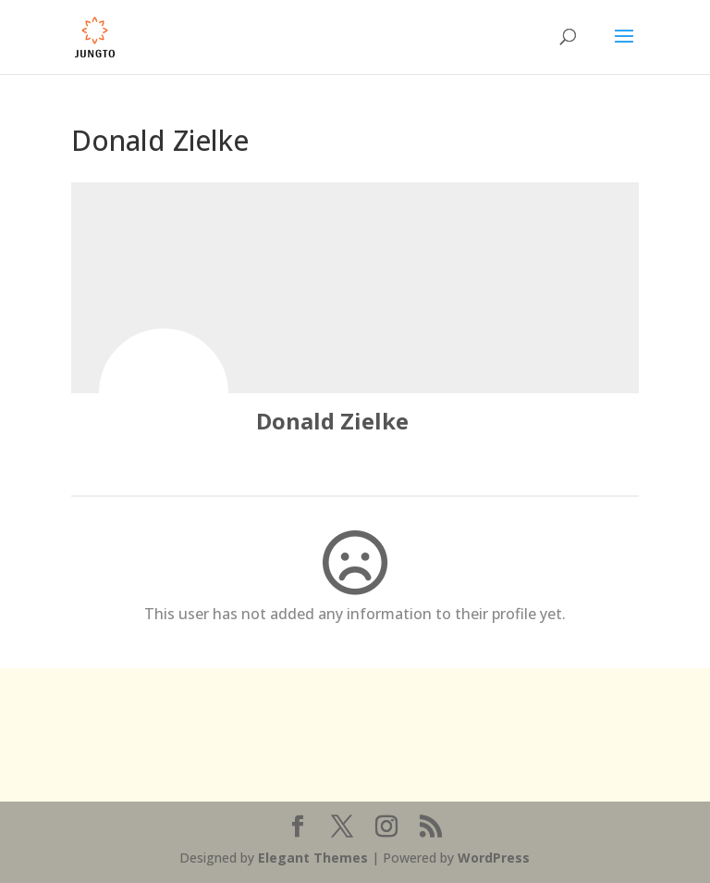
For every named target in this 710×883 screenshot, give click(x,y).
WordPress (494, 857)
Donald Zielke (332, 420)
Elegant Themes (313, 857)
